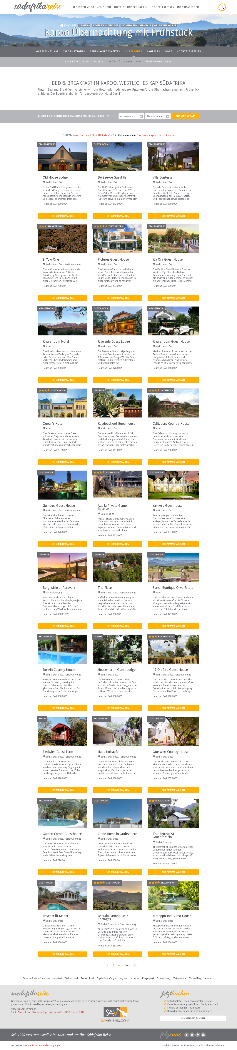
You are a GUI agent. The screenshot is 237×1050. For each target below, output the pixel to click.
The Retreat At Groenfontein (163, 835)
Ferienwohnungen (159, 61)
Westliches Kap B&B (165, 25)
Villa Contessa (163, 177)
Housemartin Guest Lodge (117, 670)
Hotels (119, 7)
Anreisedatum (141, 116)
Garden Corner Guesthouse (62, 834)
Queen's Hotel (53, 423)
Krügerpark (148, 978)
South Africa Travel (21, 1012)
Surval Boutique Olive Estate (173, 588)
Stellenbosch (72, 978)
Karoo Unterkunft (82, 135)
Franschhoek (87, 978)
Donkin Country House (59, 670)
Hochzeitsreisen (162, 7)
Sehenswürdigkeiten (105, 51)
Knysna (123, 978)
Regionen (81, 7)
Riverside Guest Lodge (114, 341)
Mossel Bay (195, 978)
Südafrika (84, 25)
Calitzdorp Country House (171, 423)
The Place (105, 588)
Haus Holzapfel (108, 752)
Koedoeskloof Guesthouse (116, 423)
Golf (168, 51)
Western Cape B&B (60, 1012)
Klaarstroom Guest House (171, 341)
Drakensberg (164, 978)
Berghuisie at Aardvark (59, 588)
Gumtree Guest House (59, 505)
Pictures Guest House (113, 259)
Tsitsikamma (179, 978)
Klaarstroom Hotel (56, 341)
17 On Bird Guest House (170, 670)
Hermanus (209, 978)
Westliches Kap (47, 51)
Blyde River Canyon (107, 978)
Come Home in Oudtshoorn (117, 834)
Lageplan (153, 51)
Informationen (188, 7)
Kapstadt (57, 978)
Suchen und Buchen (193, 1018)
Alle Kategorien (77, 61)
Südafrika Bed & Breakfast (136, 25)
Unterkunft (137, 7)
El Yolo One (51, 259)
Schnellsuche (101, 7)
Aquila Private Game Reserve (112, 507)
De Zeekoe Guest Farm (114, 177)
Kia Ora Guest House (168, 259)
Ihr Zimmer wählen (62, 215)
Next (128, 965)
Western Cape (40, 1012)
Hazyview (135, 978)
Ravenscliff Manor (55, 916)
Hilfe (31, 1045)
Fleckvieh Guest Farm (58, 752)
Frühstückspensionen (125, 61)
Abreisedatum (167, 116)
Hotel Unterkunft (102, 135)
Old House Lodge (55, 177)
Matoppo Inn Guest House (172, 916)
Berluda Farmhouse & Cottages (113, 917)
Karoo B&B (78, 1012)
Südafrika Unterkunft (105, 25)
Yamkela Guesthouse (167, 505)
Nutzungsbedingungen (48, 1045)
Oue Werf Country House (170, 752)
